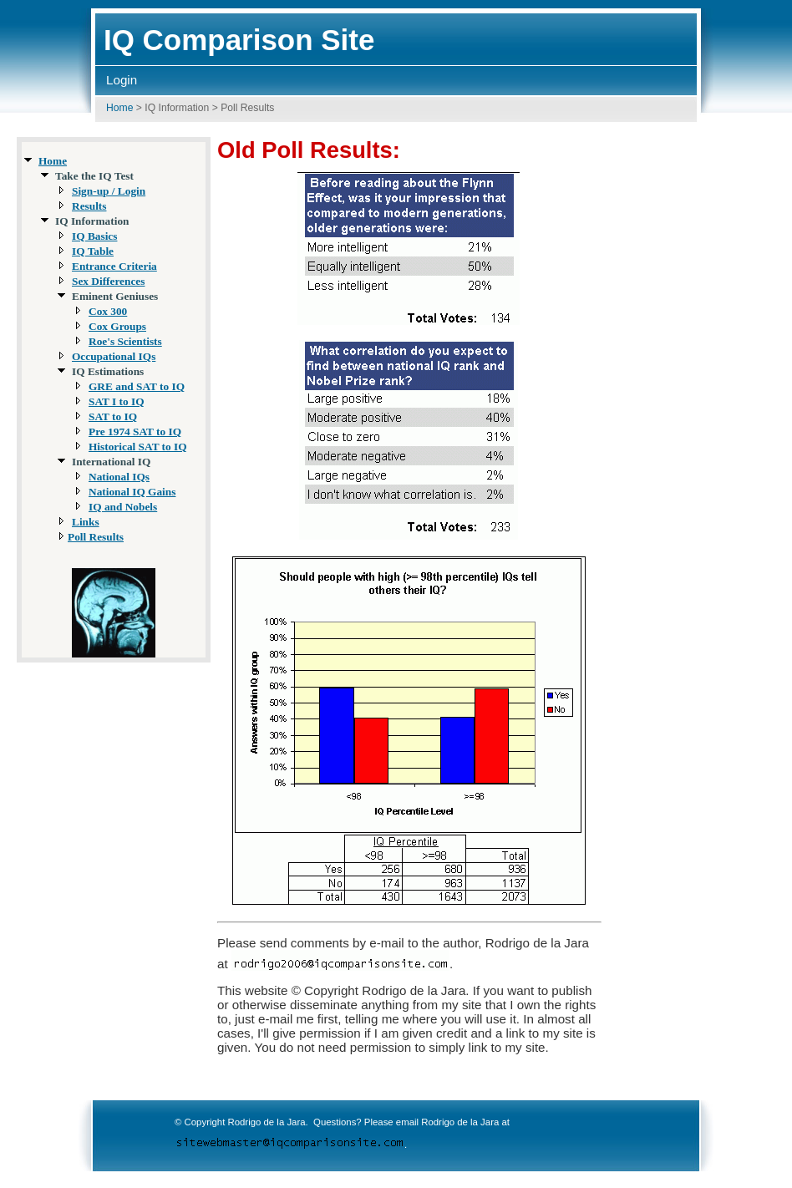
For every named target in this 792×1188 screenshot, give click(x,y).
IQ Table (93, 251)
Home (119, 108)
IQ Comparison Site (239, 39)
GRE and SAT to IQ (137, 386)
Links (85, 521)
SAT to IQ (113, 416)
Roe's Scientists (125, 341)
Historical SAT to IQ (138, 446)
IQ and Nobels (123, 506)
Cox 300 (108, 311)
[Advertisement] (720, 390)
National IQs (119, 476)
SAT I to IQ (117, 401)
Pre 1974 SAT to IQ (135, 431)
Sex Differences (108, 281)
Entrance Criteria (114, 266)
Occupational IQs (113, 356)
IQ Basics (94, 236)
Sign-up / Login (108, 191)
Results (89, 206)
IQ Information (177, 108)
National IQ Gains (132, 491)
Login (121, 80)
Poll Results (96, 537)
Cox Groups (117, 326)
